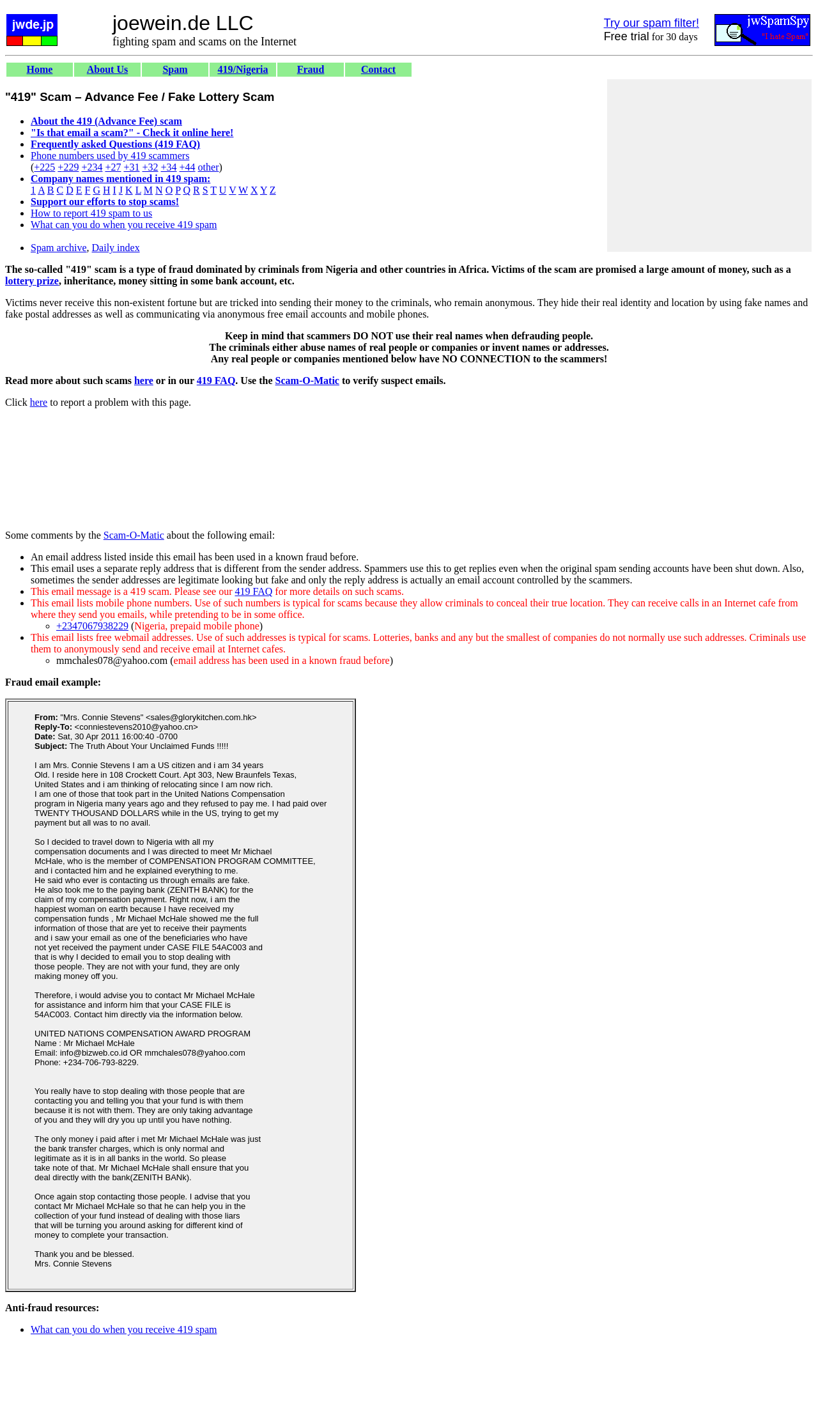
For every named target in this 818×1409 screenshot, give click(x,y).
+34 (169, 167)
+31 (131, 167)
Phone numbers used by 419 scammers (110, 155)
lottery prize (32, 280)
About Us (107, 69)
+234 (91, 167)
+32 (150, 167)
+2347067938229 (92, 625)
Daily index (116, 247)
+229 (68, 167)
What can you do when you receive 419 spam (124, 224)
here (143, 380)
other (208, 167)
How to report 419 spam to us (91, 213)
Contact (378, 69)
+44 (188, 167)
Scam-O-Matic (307, 380)
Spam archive (59, 247)
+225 (44, 167)
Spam (174, 69)
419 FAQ (216, 380)
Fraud (311, 69)
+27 (113, 167)
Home (40, 69)
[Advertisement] (709, 165)
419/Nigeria (242, 69)
